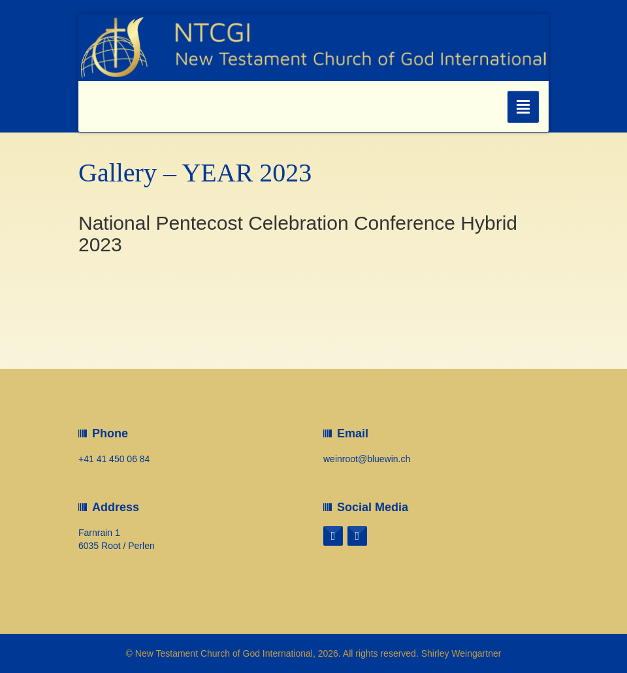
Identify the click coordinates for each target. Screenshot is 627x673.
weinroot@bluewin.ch (366, 459)
